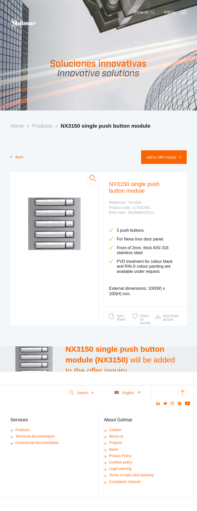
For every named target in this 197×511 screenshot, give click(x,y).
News (111, 449)
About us (113, 436)
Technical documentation (32, 436)
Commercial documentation (34, 443)
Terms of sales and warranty (129, 475)
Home (17, 126)
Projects (113, 443)
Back (16, 157)
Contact (112, 430)
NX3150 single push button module (105, 126)
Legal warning (117, 469)
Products (42, 126)
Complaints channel (122, 482)
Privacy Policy (117, 456)
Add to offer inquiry (163, 157)
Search (81, 392)
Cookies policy (118, 462)
